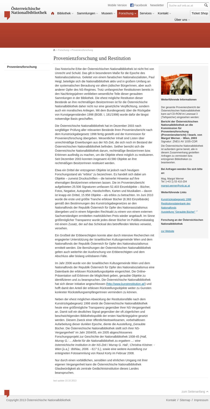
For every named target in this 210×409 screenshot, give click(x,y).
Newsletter (157, 5)
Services (147, 13)
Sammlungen (87, 13)
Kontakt (164, 13)
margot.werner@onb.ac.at (175, 185)
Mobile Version (117, 5)
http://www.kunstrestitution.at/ (126, 284)
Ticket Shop (200, 13)
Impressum (201, 400)
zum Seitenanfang (195, 391)
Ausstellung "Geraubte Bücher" (178, 211)
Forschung (127, 13)
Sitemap (185, 400)
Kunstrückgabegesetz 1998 (176, 199)
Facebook (140, 5)
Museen (108, 13)
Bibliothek (65, 13)
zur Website (167, 231)
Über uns (182, 19)
